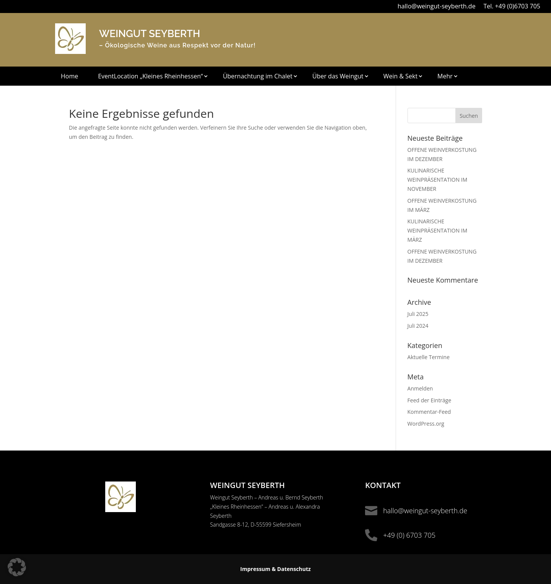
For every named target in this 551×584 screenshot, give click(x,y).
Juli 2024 (418, 325)
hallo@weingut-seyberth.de (437, 6)
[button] (17, 567)
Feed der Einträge (430, 400)
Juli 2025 (418, 313)
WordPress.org (426, 423)
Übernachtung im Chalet (257, 76)
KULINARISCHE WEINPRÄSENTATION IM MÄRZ (438, 230)
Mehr (445, 76)
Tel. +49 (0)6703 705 (511, 6)
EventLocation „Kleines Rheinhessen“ (150, 76)
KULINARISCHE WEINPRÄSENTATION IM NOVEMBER (438, 179)
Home (69, 76)
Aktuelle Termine (429, 357)
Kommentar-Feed (429, 411)
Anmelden (420, 388)
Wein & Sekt (400, 76)
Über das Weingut (337, 76)
